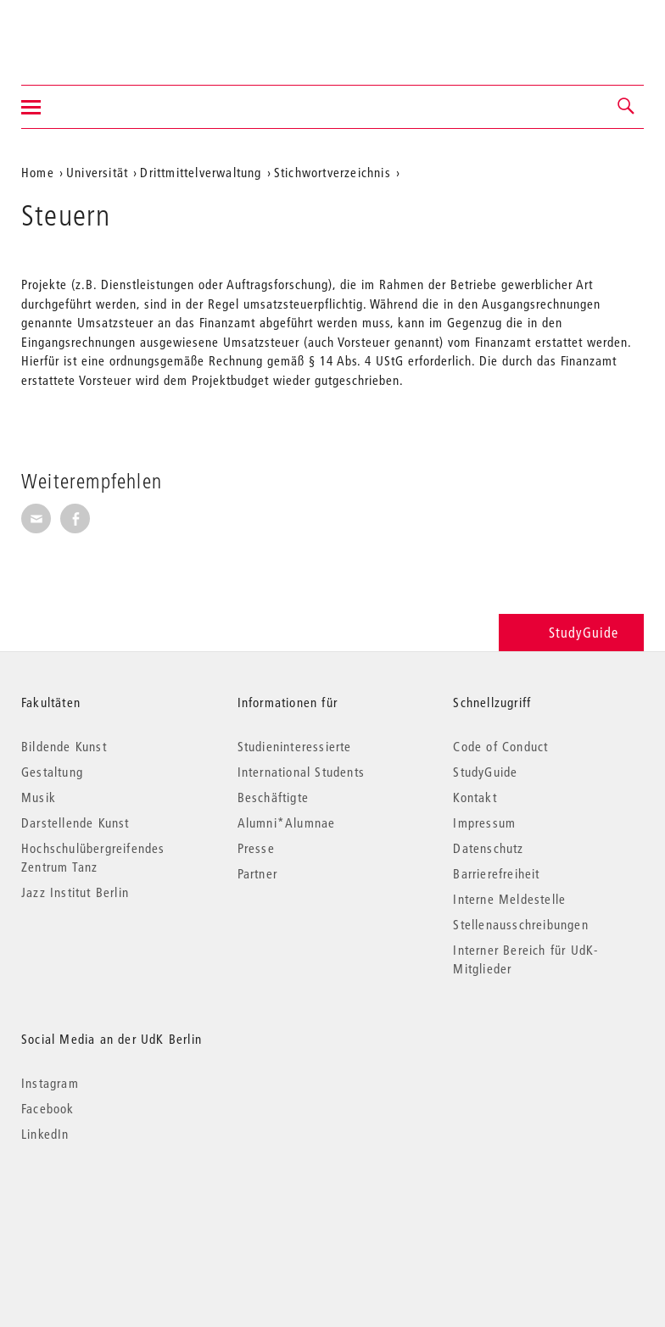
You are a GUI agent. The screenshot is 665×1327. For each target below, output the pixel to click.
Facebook (48, 1108)
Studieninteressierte (295, 746)
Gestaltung (52, 771)
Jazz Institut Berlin (75, 892)
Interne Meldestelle (509, 898)
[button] (627, 107)
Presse (256, 847)
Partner (257, 873)
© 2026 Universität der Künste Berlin (109, 1205)
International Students (301, 771)
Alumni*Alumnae (287, 822)
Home (37, 172)
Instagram (50, 1082)
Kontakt (474, 797)
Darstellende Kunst (75, 822)
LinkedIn (45, 1133)
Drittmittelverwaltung (200, 172)
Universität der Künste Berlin (87, 31)
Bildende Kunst (64, 746)
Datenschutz (488, 847)
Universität (97, 172)
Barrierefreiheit (496, 873)
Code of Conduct (500, 746)
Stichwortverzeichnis (332, 172)
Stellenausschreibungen (520, 924)
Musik (38, 797)
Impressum (484, 822)
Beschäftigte (273, 797)
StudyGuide (571, 632)
